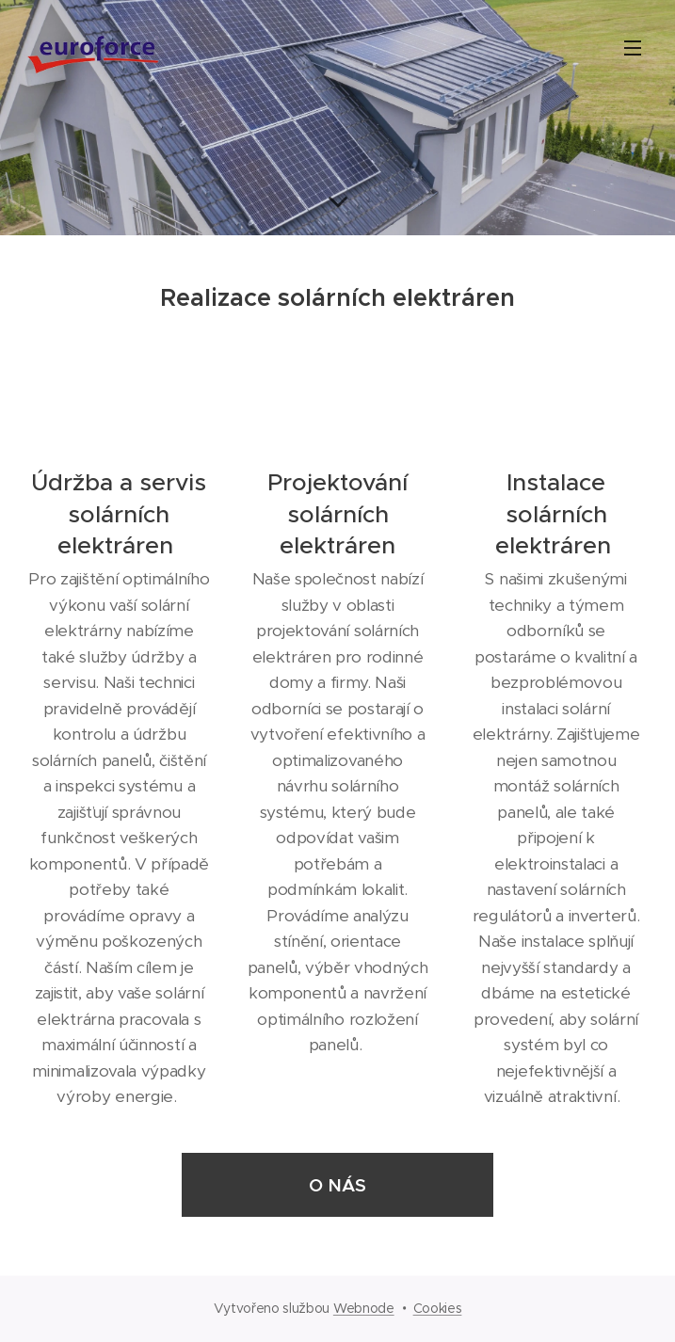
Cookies (437, 1308)
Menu (632, 48)
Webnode (363, 1308)
